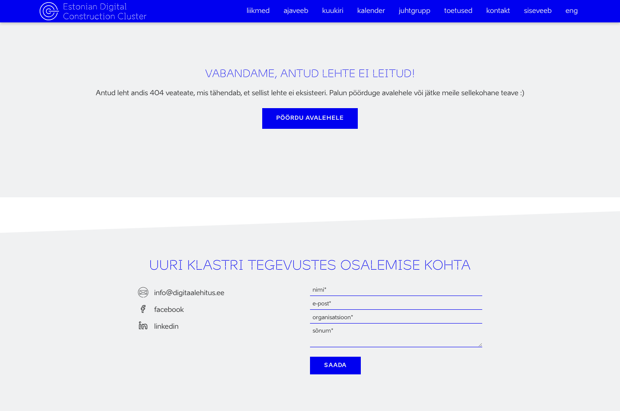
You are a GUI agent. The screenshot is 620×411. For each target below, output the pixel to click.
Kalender (371, 11)
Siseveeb (538, 11)
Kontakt (498, 11)
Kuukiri (332, 11)
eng (572, 11)
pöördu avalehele (310, 118)
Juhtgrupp (415, 11)
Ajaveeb (296, 11)
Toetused (458, 11)
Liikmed (258, 11)
